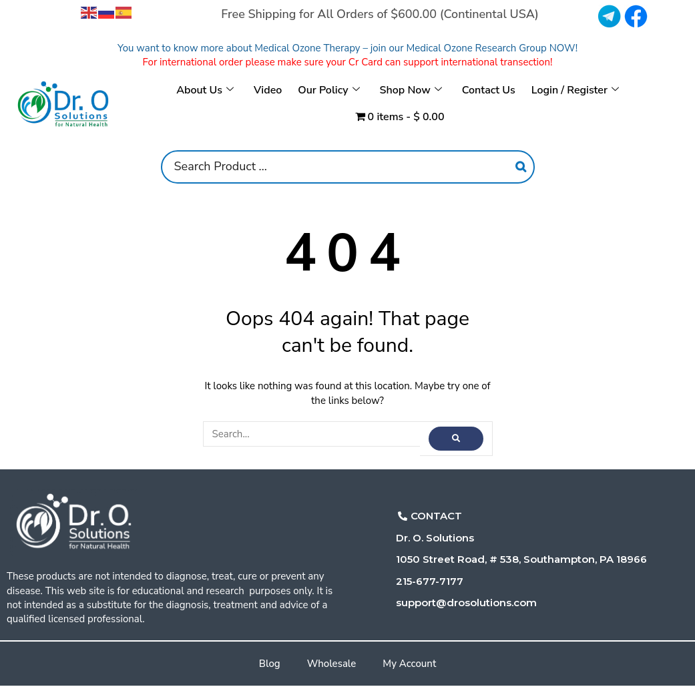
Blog (269, 663)
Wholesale (332, 663)
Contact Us (488, 90)
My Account (409, 663)
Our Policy (328, 90)
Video (268, 90)
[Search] (520, 167)
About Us (205, 90)
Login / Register (575, 90)
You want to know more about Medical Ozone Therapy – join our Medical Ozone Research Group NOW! (347, 48)
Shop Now (411, 90)
